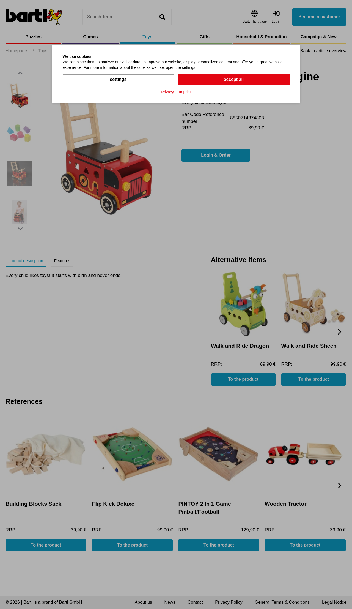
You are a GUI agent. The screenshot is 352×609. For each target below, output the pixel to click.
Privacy (167, 92)
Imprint (185, 92)
